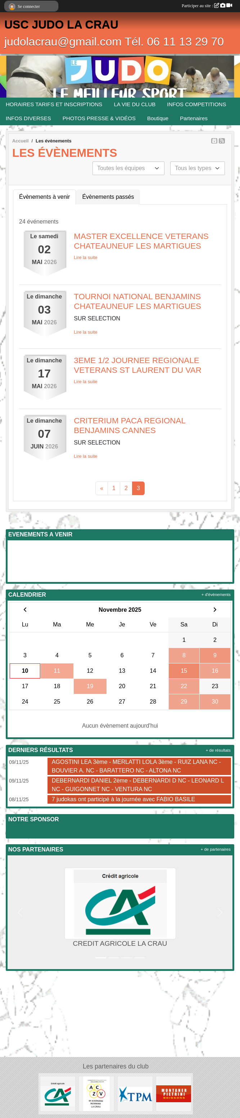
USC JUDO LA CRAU (61, 24)
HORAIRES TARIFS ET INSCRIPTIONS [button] (54, 104)
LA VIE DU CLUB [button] (134, 104)
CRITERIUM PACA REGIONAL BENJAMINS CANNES (129, 425)
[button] (20, 912)
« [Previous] (101, 488)
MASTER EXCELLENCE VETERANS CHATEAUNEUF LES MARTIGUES (141, 241)
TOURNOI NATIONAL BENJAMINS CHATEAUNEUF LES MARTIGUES (137, 301)
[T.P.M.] (135, 1093)
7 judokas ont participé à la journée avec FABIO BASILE (123, 799)
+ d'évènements (216, 594)
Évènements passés (108, 197)
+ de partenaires (216, 849)
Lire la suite (85, 257)
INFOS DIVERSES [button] (28, 118)
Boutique (157, 118)
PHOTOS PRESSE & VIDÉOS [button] (99, 118)
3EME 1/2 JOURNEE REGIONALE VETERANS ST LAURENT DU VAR (137, 365)
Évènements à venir (44, 197)
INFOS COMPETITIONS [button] (196, 104)
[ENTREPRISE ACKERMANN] (96, 1093)
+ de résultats (218, 750)
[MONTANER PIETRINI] (173, 1093)
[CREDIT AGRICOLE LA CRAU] (58, 1093)
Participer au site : (207, 5)
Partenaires (194, 118)
